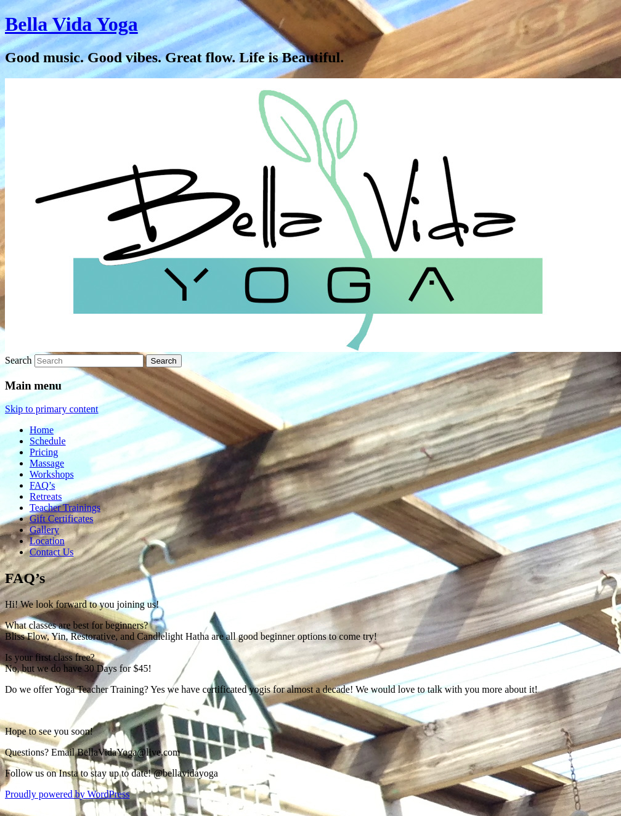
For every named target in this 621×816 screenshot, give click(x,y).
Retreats (46, 496)
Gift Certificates (62, 518)
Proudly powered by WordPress (67, 794)
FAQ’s (42, 485)
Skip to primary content (52, 409)
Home (42, 430)
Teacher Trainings (65, 507)
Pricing (44, 452)
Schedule (48, 441)
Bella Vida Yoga (71, 24)
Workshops (52, 474)
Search (18, 360)
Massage (47, 463)
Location (47, 541)
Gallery (44, 529)
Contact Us (52, 552)
